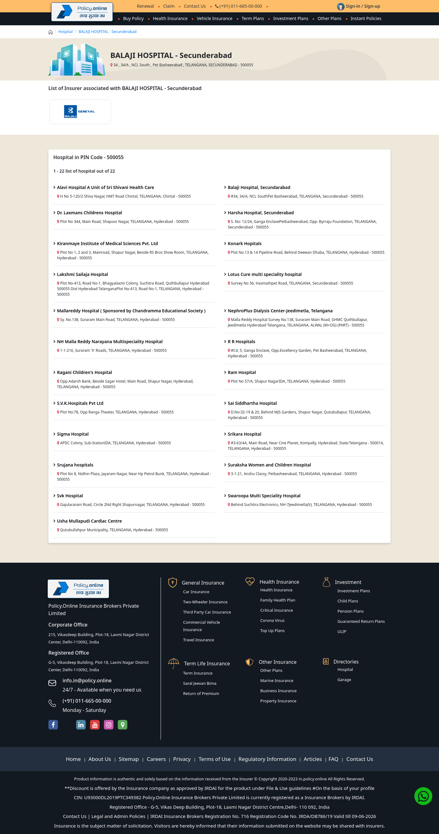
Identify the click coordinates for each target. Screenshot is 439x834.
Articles (313, 758)
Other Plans (329, 18)
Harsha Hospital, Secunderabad (261, 213)
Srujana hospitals (75, 465)
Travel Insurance (198, 640)
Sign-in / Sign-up (358, 6)
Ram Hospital (242, 372)
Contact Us (195, 6)
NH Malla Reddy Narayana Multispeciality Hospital (109, 341)
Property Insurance (278, 701)
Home (74, 758)
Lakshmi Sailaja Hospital (82, 274)
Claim (168, 6)
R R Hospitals (241, 341)
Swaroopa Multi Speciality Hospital (264, 496)
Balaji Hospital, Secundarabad (259, 187)
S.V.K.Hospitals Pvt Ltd (80, 403)
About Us (100, 758)
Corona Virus (272, 620)
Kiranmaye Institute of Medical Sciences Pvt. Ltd (107, 243)
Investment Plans (290, 18)
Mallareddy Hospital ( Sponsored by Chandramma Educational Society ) (131, 311)
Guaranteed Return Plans (361, 621)
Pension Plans (351, 611)
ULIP (342, 631)
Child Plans (348, 601)
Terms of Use (214, 758)
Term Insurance (197, 673)
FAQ (334, 758)
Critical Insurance (276, 610)
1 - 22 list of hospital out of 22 (84, 171)
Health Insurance (170, 18)
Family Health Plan (277, 600)
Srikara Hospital (244, 434)
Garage (344, 679)
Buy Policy (133, 18)
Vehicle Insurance (214, 18)
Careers (156, 758)
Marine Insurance (276, 680)
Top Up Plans (272, 630)
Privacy (182, 758)
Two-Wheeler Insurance (205, 602)
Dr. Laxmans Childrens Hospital (89, 213)
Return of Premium (201, 693)
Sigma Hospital (72, 434)
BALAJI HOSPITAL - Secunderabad (108, 31)
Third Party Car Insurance (207, 612)
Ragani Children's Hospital (84, 372)
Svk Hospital (70, 496)
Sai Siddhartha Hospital (252, 403)
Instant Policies (366, 18)
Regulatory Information (268, 758)
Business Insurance (278, 690)
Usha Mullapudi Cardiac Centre (89, 521)
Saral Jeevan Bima (199, 683)
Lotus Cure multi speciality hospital (265, 274)
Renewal (145, 6)
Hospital (65, 31)
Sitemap (129, 758)
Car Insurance (196, 591)
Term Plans (253, 18)
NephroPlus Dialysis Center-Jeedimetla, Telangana (280, 311)
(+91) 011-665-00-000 (238, 6)
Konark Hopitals (244, 243)
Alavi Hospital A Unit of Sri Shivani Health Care (105, 187)
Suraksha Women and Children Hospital (269, 465)
